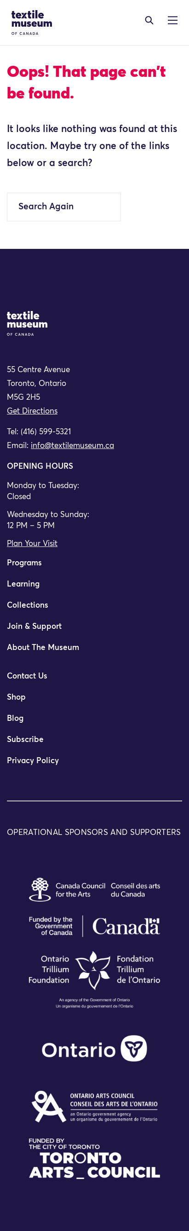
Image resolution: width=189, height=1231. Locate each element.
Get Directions (32, 411)
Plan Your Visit (32, 544)
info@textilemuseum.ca (72, 446)
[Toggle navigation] (149, 20)
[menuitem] (94, 567)
